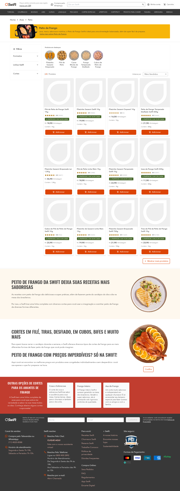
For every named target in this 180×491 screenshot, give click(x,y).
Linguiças (62, 12)
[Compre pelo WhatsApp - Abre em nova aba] (58, 4)
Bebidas (169, 12)
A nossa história (110, 435)
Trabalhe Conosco (89, 447)
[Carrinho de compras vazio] (168, 4)
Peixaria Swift (87, 443)
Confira (148, 369)
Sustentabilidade (110, 446)
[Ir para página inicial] (11, 4)
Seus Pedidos (87, 469)
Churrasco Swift (88, 439)
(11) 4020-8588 (15, 442)
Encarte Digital (88, 485)
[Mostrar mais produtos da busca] (156, 261)
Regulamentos (88, 477)
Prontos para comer (132, 12)
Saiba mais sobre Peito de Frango (53, 34)
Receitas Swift (87, 435)
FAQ (83, 473)
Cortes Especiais (88, 12)
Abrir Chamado (54, 478)
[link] (25, 6)
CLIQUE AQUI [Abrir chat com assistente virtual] (53, 440)
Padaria (147, 12)
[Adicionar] (58, 132)
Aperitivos (103, 12)
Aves (43, 12)
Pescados (74, 12)
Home (13, 19)
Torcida (10, 12)
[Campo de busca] (104, 4)
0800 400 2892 (62, 455)
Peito (30, 19)
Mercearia (158, 12)
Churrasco (22, 12)
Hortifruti (115, 12)
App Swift (85, 481)
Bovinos (34, 12)
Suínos (52, 12)
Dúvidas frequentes (90, 458)
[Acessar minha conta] (153, 4)
